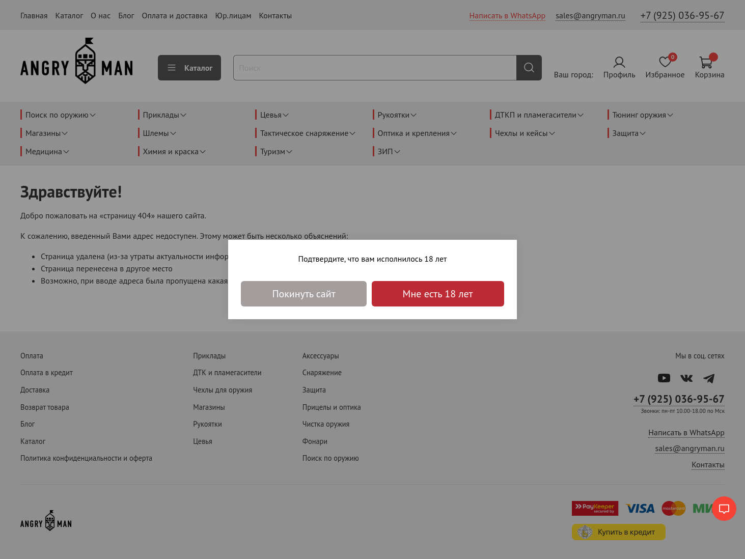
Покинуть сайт (303, 293)
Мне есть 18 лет (438, 293)
